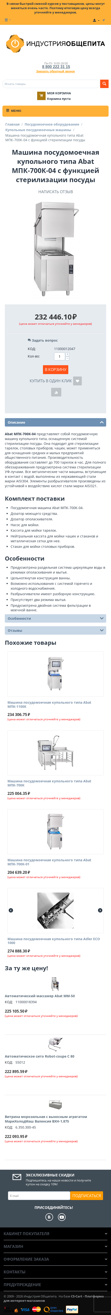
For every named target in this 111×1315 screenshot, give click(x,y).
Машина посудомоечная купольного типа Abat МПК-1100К (49, 705)
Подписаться (86, 1195)
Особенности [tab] (56, 618)
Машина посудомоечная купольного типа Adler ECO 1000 (53, 941)
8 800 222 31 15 (56, 67)
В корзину (55, 369)
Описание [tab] (56, 422)
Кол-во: (34, 356)
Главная (12, 124)
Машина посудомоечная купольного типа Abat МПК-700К (49, 783)
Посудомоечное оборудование (52, 124)
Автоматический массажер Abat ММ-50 (40, 996)
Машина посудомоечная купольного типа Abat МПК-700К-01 (49, 862)
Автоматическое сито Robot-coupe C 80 (39, 1056)
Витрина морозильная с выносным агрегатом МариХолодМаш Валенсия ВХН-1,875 (46, 1118)
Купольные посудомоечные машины (38, 130)
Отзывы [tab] (56, 630)
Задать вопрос (43, 340)
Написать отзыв (55, 191)
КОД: (32, 348)
